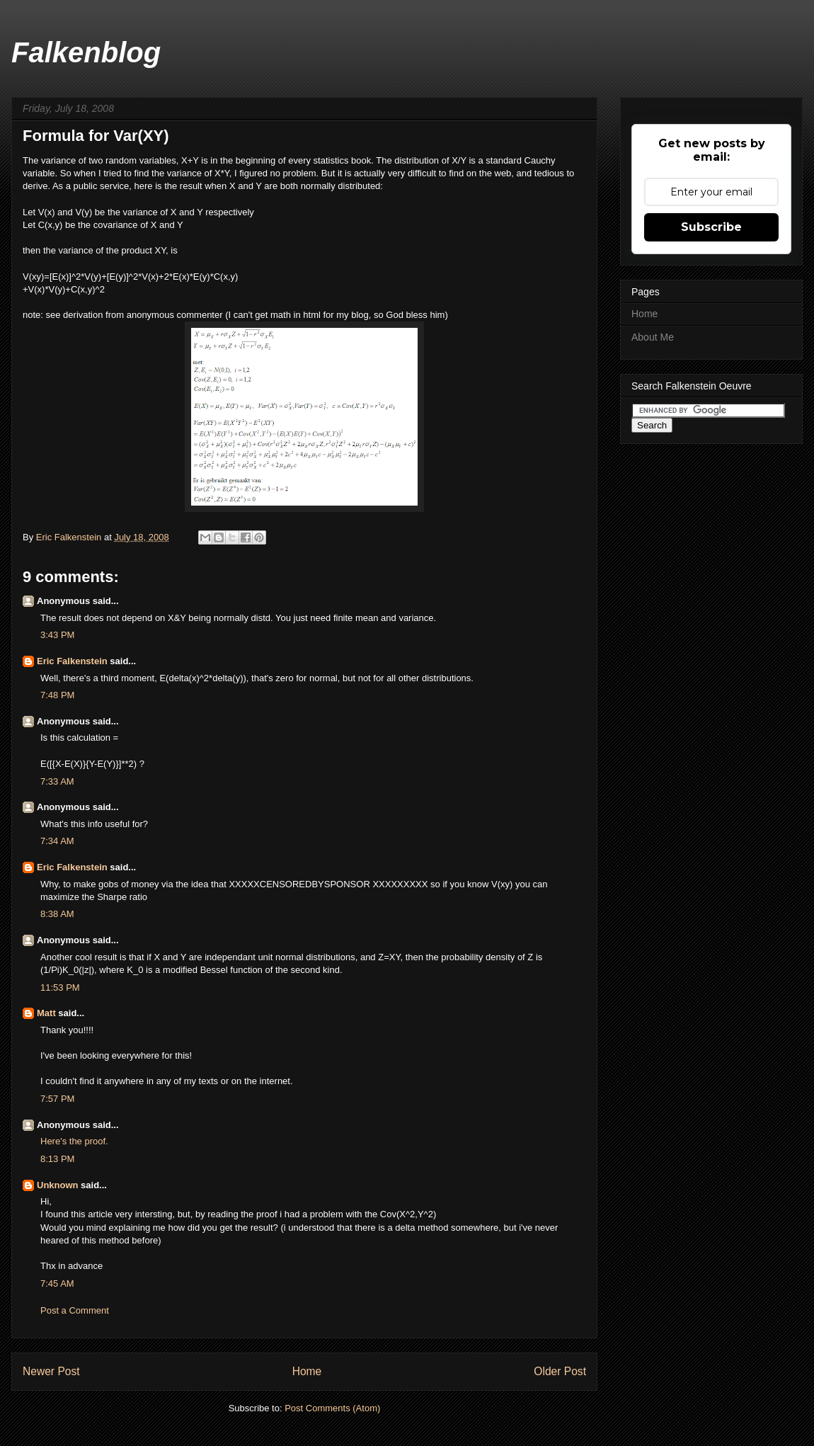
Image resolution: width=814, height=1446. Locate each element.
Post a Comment (74, 1310)
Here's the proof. (74, 1141)
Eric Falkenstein (72, 661)
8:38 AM (57, 914)
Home (307, 1371)
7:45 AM (57, 1283)
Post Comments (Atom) (332, 1408)
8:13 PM (57, 1159)
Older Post (560, 1371)
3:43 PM (57, 635)
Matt (46, 1013)
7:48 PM (57, 695)
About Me (652, 337)
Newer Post (51, 1371)
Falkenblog (86, 52)
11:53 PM (60, 987)
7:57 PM (57, 1098)
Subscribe (711, 227)
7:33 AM (57, 781)
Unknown (58, 1185)
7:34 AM (57, 841)
